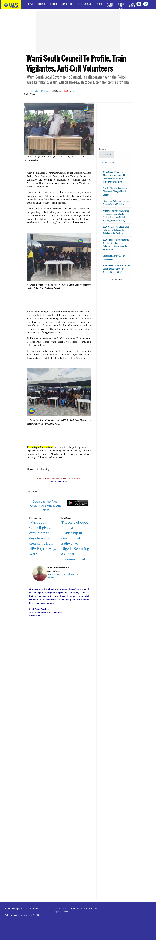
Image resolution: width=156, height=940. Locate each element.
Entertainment (84, 4)
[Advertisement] (78, 32)
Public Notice (110, 5)
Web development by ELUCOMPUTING (22, 915)
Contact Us (26, 908)
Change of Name (121, 5)
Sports (41, 4)
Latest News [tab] (106, 155)
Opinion (53, 4)
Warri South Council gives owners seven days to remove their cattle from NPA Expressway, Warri (42, 538)
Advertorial (67, 4)
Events (99, 4)
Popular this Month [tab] (109, 162)
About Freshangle (12, 908)
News (30, 4)
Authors (35, 908)
